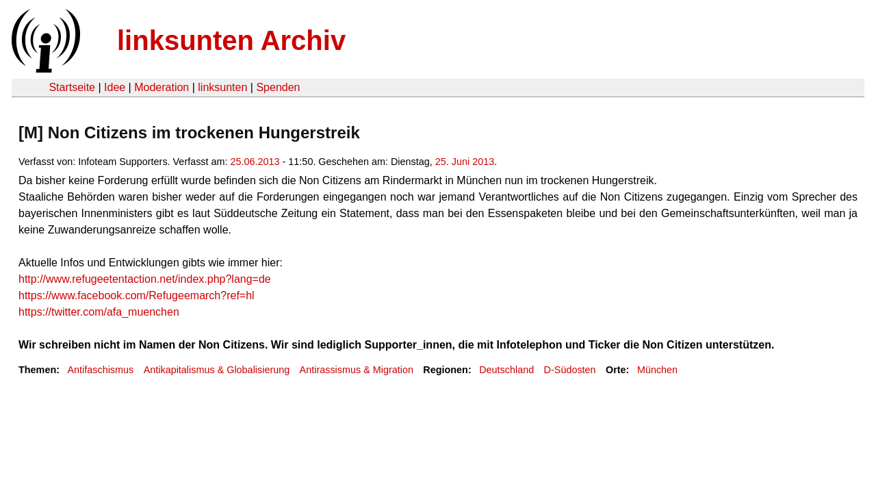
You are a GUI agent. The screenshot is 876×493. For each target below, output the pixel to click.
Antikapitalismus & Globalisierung (217, 369)
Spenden (278, 87)
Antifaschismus (100, 369)
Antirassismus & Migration (356, 369)
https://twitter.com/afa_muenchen (98, 312)
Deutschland (506, 369)
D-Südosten (570, 369)
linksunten (222, 87)
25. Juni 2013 (464, 161)
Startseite (72, 87)
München (657, 369)
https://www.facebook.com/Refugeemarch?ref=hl (136, 295)
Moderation (161, 87)
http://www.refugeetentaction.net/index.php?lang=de (144, 279)
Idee (114, 87)
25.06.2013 (255, 161)
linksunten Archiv (231, 40)
